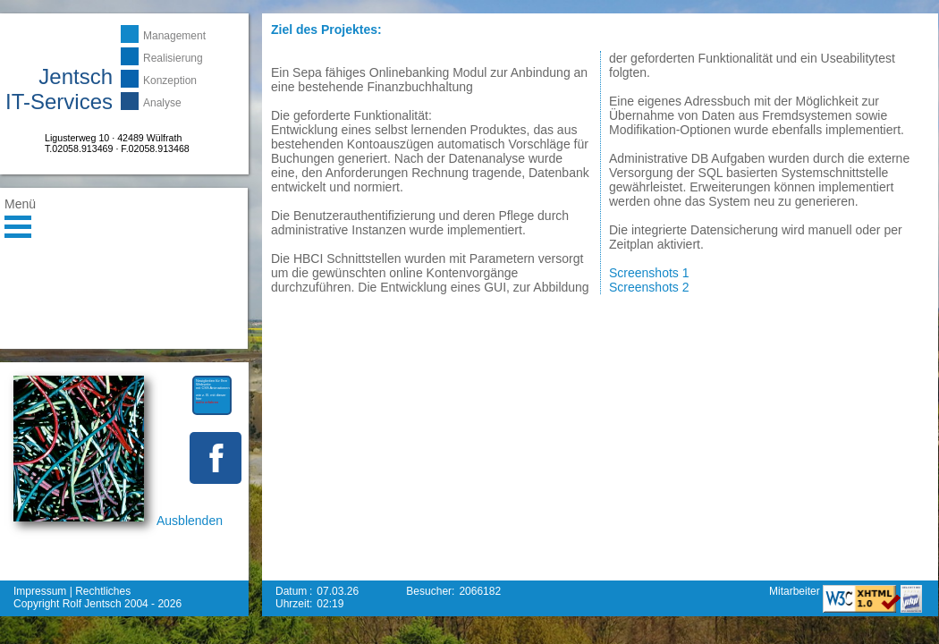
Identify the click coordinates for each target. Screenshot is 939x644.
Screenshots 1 (649, 273)
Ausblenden (189, 520)
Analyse (162, 103)
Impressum (39, 591)
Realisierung (173, 58)
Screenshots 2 (649, 287)
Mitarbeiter (796, 591)
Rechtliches (103, 591)
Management (174, 36)
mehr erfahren (207, 402)
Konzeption (170, 80)
